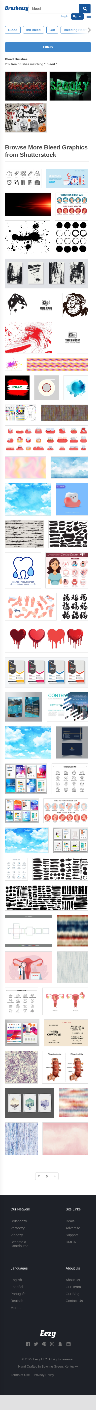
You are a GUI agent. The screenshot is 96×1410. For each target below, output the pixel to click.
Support (72, 1235)
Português (18, 1294)
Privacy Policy (44, 1375)
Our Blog (72, 1294)
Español (16, 1287)
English (16, 1280)
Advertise (73, 1228)
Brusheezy (18, 1221)
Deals (70, 1221)
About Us (73, 1280)
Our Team (73, 1287)
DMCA (71, 1242)
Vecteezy (17, 1228)
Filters (48, 47)
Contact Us (74, 1301)
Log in (64, 16)
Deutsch (16, 1301)
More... (15, 1308)
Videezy (16, 1235)
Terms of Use (20, 1375)
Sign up (77, 16)
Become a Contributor (19, 1244)
